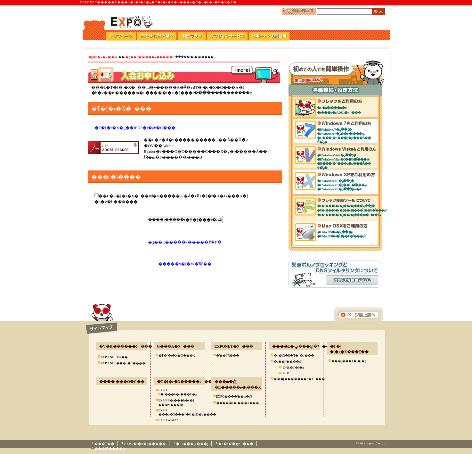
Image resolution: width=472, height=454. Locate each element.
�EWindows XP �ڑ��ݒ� (335, 181)
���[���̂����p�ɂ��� (297, 379)
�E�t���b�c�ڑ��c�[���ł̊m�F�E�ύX (349, 215)
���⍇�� (104, 444)
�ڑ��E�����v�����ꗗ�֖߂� (185, 242)
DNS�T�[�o (293, 367)
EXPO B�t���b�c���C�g (178, 392)
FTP (286, 373)
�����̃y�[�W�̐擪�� (184, 263)
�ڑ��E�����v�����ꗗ (150, 57)
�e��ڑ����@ (288, 361)
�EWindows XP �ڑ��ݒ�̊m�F (339, 189)
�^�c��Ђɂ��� (235, 444)
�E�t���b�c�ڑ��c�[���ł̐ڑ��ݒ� (346, 206)
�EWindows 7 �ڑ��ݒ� (334, 129)
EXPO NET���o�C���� (123, 363)
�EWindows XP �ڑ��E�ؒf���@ (342, 185)
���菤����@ (110, 448)
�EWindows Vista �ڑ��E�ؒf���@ (343, 159)
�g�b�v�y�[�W (103, 57)
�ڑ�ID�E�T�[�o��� (294, 355)
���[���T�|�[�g (349, 361)
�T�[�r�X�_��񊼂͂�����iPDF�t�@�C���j (135, 127)
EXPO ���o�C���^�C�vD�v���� (181, 412)
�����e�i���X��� (237, 403)
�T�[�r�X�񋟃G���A (177, 355)
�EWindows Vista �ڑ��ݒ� (336, 155)
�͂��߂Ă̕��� (227, 355)
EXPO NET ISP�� (114, 357)
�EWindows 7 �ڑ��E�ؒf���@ (341, 134)
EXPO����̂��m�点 (234, 396)
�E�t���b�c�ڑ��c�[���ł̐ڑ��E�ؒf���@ (352, 210)
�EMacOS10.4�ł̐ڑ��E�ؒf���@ (341, 236)
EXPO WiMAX (169, 420)
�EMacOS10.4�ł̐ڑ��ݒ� (335, 232)
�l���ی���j (192, 444)
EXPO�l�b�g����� (145, 444)
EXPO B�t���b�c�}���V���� (176, 403)
